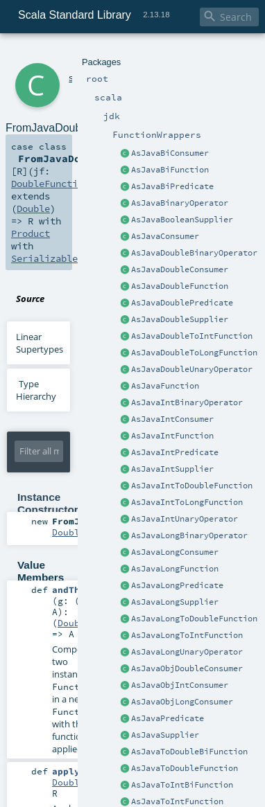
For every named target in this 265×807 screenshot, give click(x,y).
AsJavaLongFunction (175, 569)
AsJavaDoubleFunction (179, 286)
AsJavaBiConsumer (170, 153)
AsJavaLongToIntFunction (187, 635)
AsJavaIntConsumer (172, 419)
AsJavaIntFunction (172, 436)
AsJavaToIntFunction (177, 801)
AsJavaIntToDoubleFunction (192, 485)
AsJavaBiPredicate (172, 186)
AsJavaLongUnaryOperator (187, 652)
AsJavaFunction (165, 386)
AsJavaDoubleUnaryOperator (192, 369)
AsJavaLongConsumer (175, 552)
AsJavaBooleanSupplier (182, 219)
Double (33, 208)
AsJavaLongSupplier (175, 602)
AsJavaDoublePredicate (182, 303)
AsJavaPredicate (167, 718)
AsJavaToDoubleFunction (184, 768)
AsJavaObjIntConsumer (179, 685)
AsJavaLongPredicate (177, 585)
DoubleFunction (50, 183)
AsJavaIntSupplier (172, 469)
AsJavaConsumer (165, 236)
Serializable (44, 258)
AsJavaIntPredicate (175, 452)
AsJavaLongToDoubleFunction (194, 618)
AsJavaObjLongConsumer (182, 702)
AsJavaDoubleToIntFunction (192, 336)
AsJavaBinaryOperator (179, 203)
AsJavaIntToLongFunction (187, 502)
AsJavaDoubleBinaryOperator (194, 253)
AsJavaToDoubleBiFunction (189, 751)
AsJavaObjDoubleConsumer (187, 668)
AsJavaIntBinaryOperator (187, 402)
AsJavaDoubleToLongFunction (194, 352)
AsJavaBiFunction (170, 170)
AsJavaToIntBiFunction (182, 785)
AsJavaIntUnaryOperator (184, 519)
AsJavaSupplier (165, 735)
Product (30, 233)
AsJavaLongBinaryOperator (189, 535)
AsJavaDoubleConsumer (179, 269)
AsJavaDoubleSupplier (179, 319)
